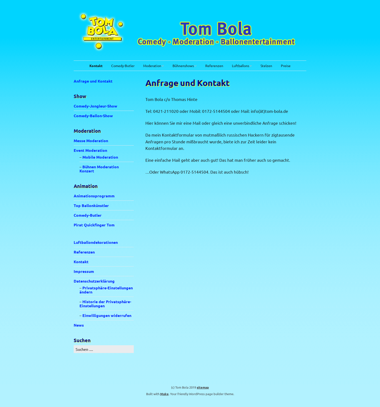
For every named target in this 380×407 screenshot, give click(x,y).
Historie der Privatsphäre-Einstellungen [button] (105, 303)
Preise (286, 65)
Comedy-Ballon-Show (93, 115)
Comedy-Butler (123, 65)
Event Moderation (90, 150)
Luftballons (240, 65)
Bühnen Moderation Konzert (99, 168)
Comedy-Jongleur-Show (95, 105)
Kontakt (96, 65)
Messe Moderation (91, 140)
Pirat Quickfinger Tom (94, 224)
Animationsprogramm (94, 195)
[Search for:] (104, 349)
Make (164, 394)
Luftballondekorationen (96, 242)
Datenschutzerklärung (94, 281)
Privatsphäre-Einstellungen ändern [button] (106, 289)
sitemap (203, 387)
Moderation (152, 65)
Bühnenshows (183, 65)
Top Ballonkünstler (91, 205)
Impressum (84, 271)
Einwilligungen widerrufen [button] (106, 315)
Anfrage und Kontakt (93, 81)
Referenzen (214, 65)
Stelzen (266, 65)
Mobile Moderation (100, 157)
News (79, 325)
